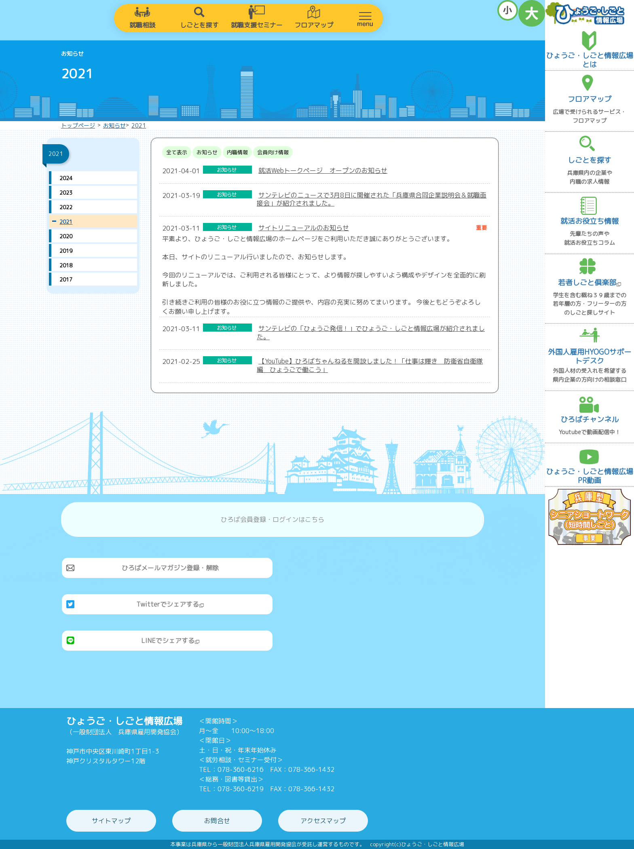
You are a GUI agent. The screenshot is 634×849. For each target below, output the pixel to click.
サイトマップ (111, 820)
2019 (65, 250)
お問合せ (217, 820)
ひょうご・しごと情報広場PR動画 (589, 476)
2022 (65, 207)
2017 (65, 279)
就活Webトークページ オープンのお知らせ (322, 170)
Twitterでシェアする (170, 604)
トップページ (78, 125)
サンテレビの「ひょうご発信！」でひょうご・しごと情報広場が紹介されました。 (371, 332)
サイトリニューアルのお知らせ (303, 227)
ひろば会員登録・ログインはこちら (272, 519)
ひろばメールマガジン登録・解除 (170, 567)
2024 (65, 178)
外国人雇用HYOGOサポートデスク (589, 356)
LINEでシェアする (170, 640)
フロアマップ (313, 25)
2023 (65, 192)
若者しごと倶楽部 (589, 282)
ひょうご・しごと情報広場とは (589, 59)
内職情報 (237, 152)
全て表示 (176, 152)
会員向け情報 (273, 152)
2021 (138, 125)
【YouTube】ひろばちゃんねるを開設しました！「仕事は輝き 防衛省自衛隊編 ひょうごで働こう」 (370, 365)
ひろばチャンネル (589, 419)
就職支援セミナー (257, 25)
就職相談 (142, 25)
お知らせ (114, 125)
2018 (65, 265)
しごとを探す (199, 25)
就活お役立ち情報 (589, 221)
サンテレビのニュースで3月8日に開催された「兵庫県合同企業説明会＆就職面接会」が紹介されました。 (371, 199)
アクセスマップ (323, 820)
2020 (65, 236)
